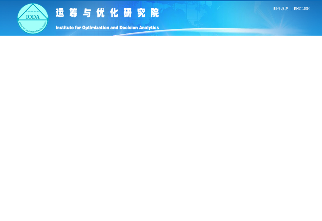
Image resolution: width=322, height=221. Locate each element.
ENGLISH (302, 8)
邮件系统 (280, 8)
